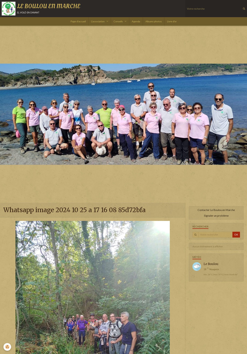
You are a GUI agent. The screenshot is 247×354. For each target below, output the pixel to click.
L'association (98, 21)
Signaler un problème (216, 215)
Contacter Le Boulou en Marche (216, 209)
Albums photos (153, 21)
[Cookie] (7, 347)
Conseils (118, 21)
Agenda (136, 21)
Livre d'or (172, 21)
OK (236, 234)
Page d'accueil (78, 21)
